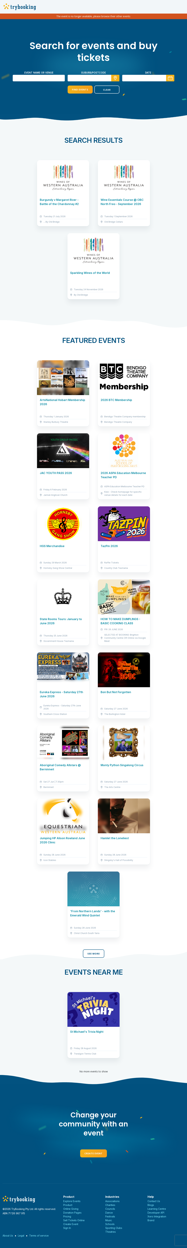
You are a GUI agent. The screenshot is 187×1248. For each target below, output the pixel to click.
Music (108, 1220)
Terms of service (39, 1235)
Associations (112, 1201)
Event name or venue (38, 72)
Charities (110, 1204)
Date (148, 72)
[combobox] (93, 78)
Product (67, 1204)
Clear (107, 89)
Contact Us (154, 1201)
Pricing (67, 1216)
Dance (109, 1212)
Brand (151, 1220)
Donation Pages (72, 1212)
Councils (110, 1208)
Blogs (151, 1204)
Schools (110, 1224)
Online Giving (70, 1208)
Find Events (80, 89)
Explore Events (71, 1201)
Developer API (156, 1212)
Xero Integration (157, 1216)
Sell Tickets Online (74, 1220)
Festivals (110, 1216)
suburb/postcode (93, 72)
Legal (21, 1235)
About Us (8, 1235)
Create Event (93, 1153)
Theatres (110, 1231)
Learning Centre (157, 1208)
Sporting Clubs (113, 1227)
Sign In (67, 1227)
